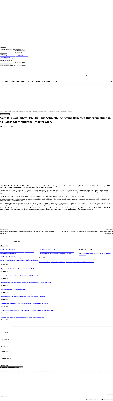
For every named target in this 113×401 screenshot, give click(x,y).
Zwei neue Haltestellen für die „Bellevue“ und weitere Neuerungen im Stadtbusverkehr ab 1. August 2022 (26, 362)
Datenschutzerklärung (6, 57)
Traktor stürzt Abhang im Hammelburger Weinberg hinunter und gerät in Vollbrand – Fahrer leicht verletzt (66, 262)
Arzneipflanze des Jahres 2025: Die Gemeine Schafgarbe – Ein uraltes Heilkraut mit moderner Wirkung (27, 310)
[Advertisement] (56, 96)
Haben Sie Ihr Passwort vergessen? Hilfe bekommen (14, 56)
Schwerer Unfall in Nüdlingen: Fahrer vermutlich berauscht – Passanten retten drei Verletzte (24, 303)
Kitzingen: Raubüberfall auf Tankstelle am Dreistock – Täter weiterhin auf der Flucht (22, 317)
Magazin (5, 111)
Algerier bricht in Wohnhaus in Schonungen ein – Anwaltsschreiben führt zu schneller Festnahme (25, 268)
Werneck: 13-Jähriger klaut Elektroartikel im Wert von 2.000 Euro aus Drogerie (21, 275)
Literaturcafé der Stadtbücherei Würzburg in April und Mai (15, 343)
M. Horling (3, 126)
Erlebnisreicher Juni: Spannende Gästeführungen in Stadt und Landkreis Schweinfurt (23, 296)
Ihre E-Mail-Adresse (20, 62)
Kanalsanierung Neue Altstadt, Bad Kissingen (12, 349)
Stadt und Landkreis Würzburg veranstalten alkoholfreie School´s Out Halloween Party (22, 355)
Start (1, 111)
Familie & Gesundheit (13, 111)
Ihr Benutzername (20, 50)
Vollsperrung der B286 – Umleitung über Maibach (13, 289)
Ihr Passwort (18, 52)
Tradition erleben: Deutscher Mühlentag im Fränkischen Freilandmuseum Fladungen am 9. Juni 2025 (26, 282)
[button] (111, 82)
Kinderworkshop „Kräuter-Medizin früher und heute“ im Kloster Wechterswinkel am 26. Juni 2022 (24, 336)
